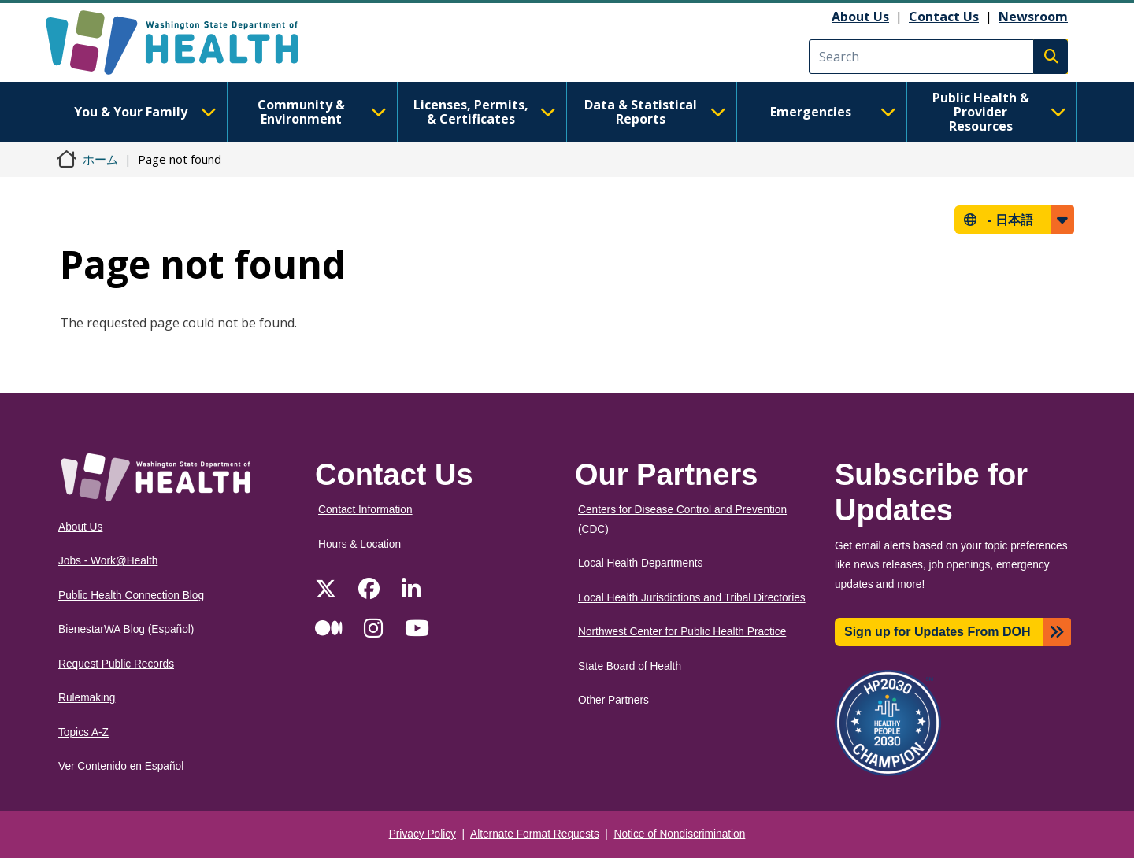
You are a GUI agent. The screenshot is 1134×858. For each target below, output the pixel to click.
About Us (860, 16)
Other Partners (613, 700)
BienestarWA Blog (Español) (126, 629)
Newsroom (1033, 16)
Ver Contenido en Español (120, 766)
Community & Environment (322, 112)
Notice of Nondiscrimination (680, 834)
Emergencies (833, 111)
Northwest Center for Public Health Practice (682, 632)
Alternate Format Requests (534, 834)
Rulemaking (86, 698)
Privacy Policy (422, 834)
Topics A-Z (83, 732)
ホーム (100, 159)
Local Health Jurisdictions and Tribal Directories (692, 598)
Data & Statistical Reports (655, 112)
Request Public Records (116, 664)
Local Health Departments (640, 563)
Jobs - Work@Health (108, 561)
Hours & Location (359, 544)
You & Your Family (145, 111)
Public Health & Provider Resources (999, 112)
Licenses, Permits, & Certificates (484, 112)
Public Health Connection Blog (131, 595)
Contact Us (944, 16)
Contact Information (365, 510)
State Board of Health (629, 666)
